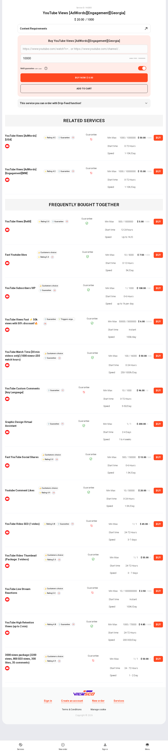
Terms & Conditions (72, 709)
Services (119, 700)
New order (98, 700)
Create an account (72, 700)
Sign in (48, 700)
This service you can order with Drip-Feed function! (84, 103)
